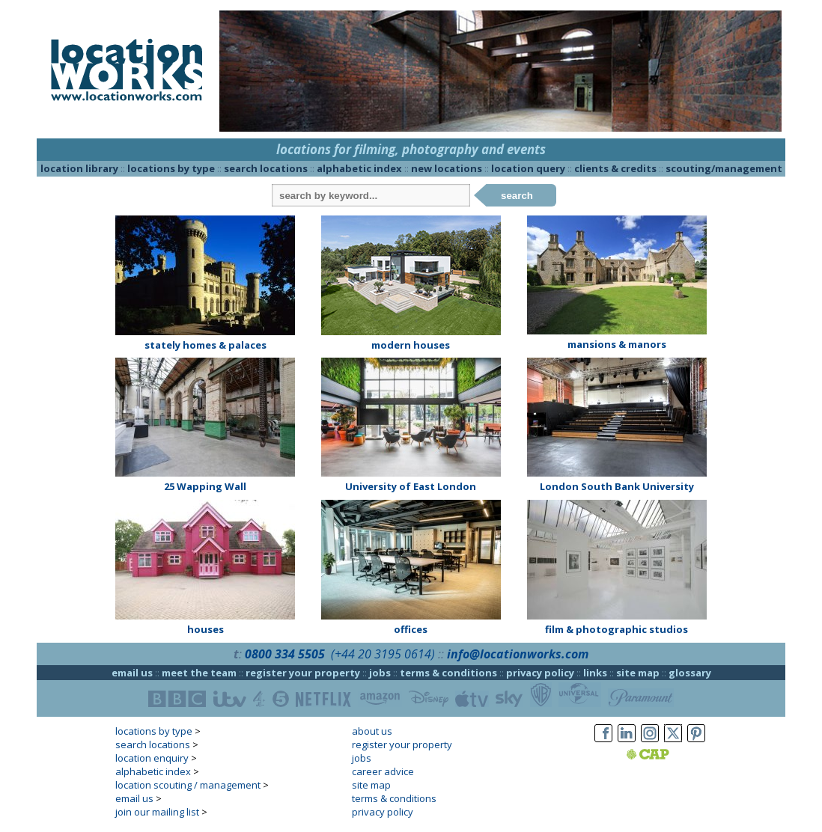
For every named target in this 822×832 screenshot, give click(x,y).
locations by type (171, 168)
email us (132, 672)
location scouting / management (188, 785)
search (517, 195)
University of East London (410, 486)
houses (205, 629)
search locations (266, 168)
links (595, 672)
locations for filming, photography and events (411, 149)
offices (410, 629)
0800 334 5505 (285, 654)
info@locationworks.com (517, 654)
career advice (383, 771)
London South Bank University (617, 486)
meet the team (199, 672)
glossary (690, 672)
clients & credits (615, 168)
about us (372, 731)
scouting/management (724, 168)
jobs (380, 672)
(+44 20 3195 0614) (383, 654)
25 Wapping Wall (205, 486)
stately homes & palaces (205, 345)
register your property (303, 672)
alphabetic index (359, 168)
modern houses (410, 345)
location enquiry (152, 758)
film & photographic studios (616, 629)
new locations (446, 168)
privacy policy (540, 672)
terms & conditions (448, 672)
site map (638, 672)
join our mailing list (157, 812)
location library (79, 168)
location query (528, 168)
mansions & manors (616, 344)
